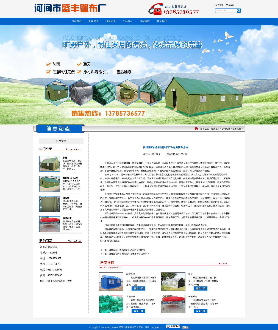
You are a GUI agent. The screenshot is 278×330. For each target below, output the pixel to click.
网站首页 (77, 21)
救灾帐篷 (130, 274)
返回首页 (215, 128)
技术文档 (236, 128)
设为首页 (219, 5)
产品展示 (128, 21)
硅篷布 (66, 198)
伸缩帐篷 (67, 218)
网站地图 (145, 21)
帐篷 (65, 158)
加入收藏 (230, 5)
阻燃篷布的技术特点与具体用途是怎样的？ (129, 254)
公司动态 (226, 128)
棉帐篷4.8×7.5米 (70, 178)
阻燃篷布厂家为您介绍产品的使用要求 (127, 250)
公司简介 (94, 21)
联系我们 (162, 21)
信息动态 (111, 21)
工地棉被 (130, 296)
